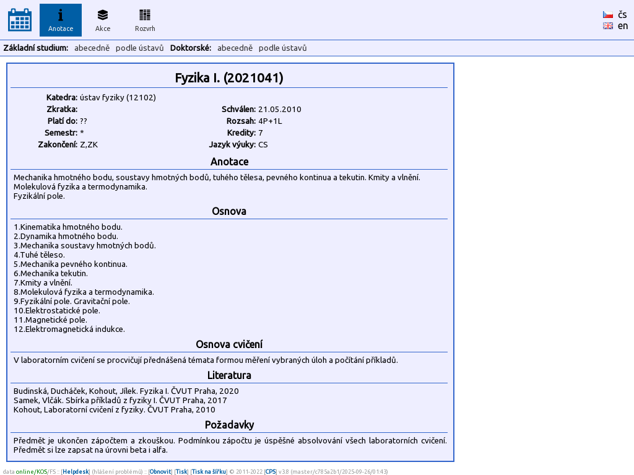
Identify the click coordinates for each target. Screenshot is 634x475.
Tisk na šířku (209, 471)
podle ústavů (140, 48)
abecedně (92, 48)
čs (622, 14)
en (623, 25)
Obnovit (160, 471)
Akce (103, 18)
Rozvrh (145, 18)
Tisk (181, 471)
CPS (271, 471)
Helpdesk (76, 471)
